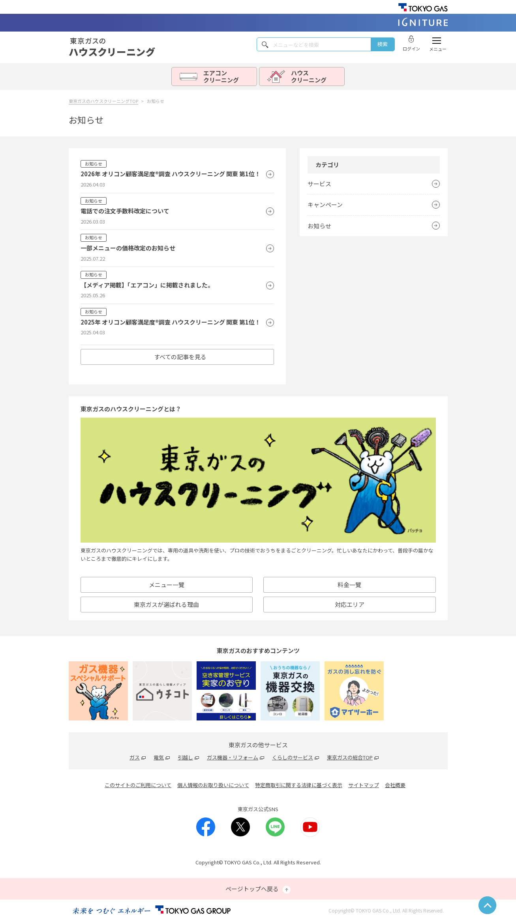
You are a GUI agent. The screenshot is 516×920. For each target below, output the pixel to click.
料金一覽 (349, 584)
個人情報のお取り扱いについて (213, 785)
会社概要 (395, 785)
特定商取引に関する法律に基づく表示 (298, 785)
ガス (134, 757)
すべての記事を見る (180, 357)
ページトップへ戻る (258, 889)
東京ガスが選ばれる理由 (166, 604)
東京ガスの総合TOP (350, 757)
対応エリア (349, 604)
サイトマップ (363, 785)
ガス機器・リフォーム (232, 757)
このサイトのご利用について (138, 785)
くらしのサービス (292, 757)
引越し (185, 757)
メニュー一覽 (166, 584)
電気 (159, 757)
